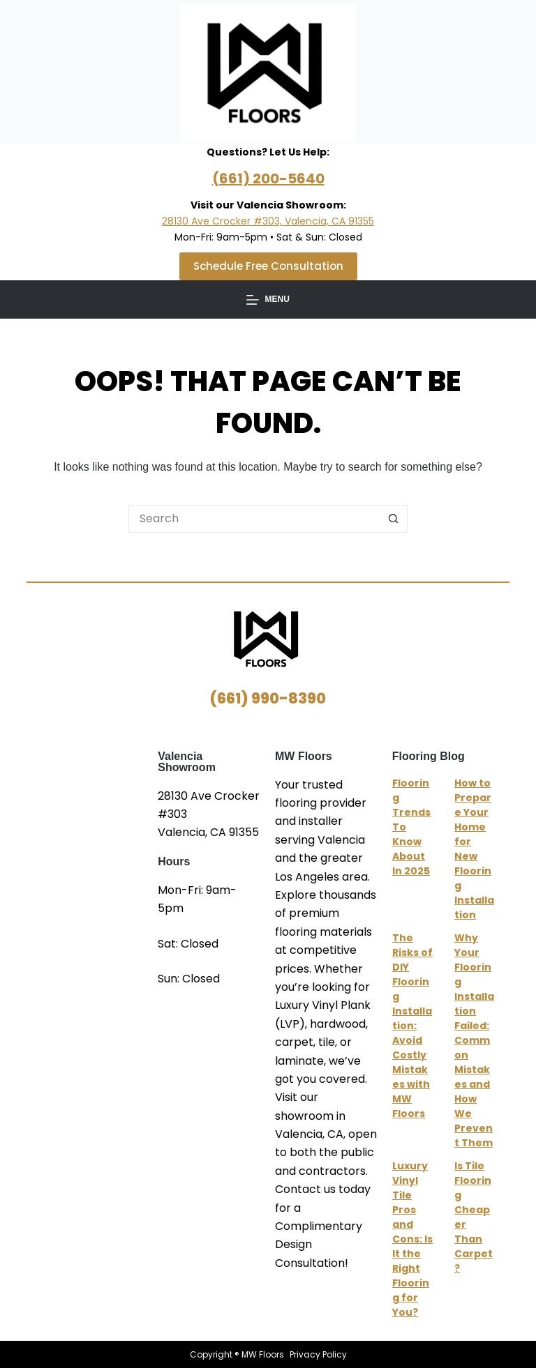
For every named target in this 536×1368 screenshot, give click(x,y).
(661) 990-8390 (268, 698)
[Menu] (268, 300)
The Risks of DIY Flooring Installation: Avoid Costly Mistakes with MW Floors (412, 1025)
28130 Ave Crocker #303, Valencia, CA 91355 (268, 221)
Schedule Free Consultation (268, 266)
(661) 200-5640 (268, 178)
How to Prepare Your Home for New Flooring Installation (474, 849)
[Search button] (394, 519)
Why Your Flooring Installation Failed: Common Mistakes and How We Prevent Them (474, 1040)
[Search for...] (254, 519)
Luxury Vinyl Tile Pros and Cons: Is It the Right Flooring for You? (412, 1239)
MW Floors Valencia (92, 838)
